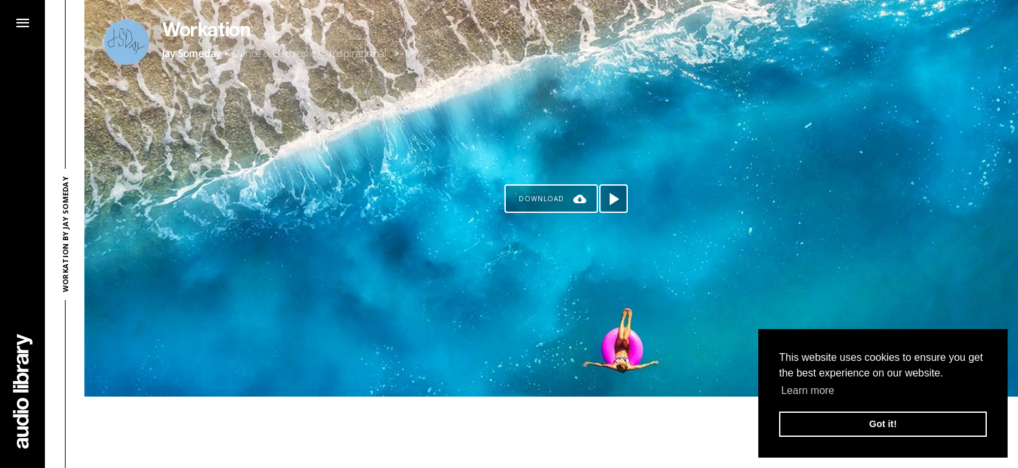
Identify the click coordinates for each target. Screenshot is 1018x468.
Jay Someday (191, 53)
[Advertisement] (551, 432)
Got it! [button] (883, 424)
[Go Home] (22, 391)
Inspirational (357, 53)
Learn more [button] (807, 390)
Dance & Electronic (273, 53)
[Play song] (613, 198)
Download (541, 198)
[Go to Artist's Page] (126, 42)
